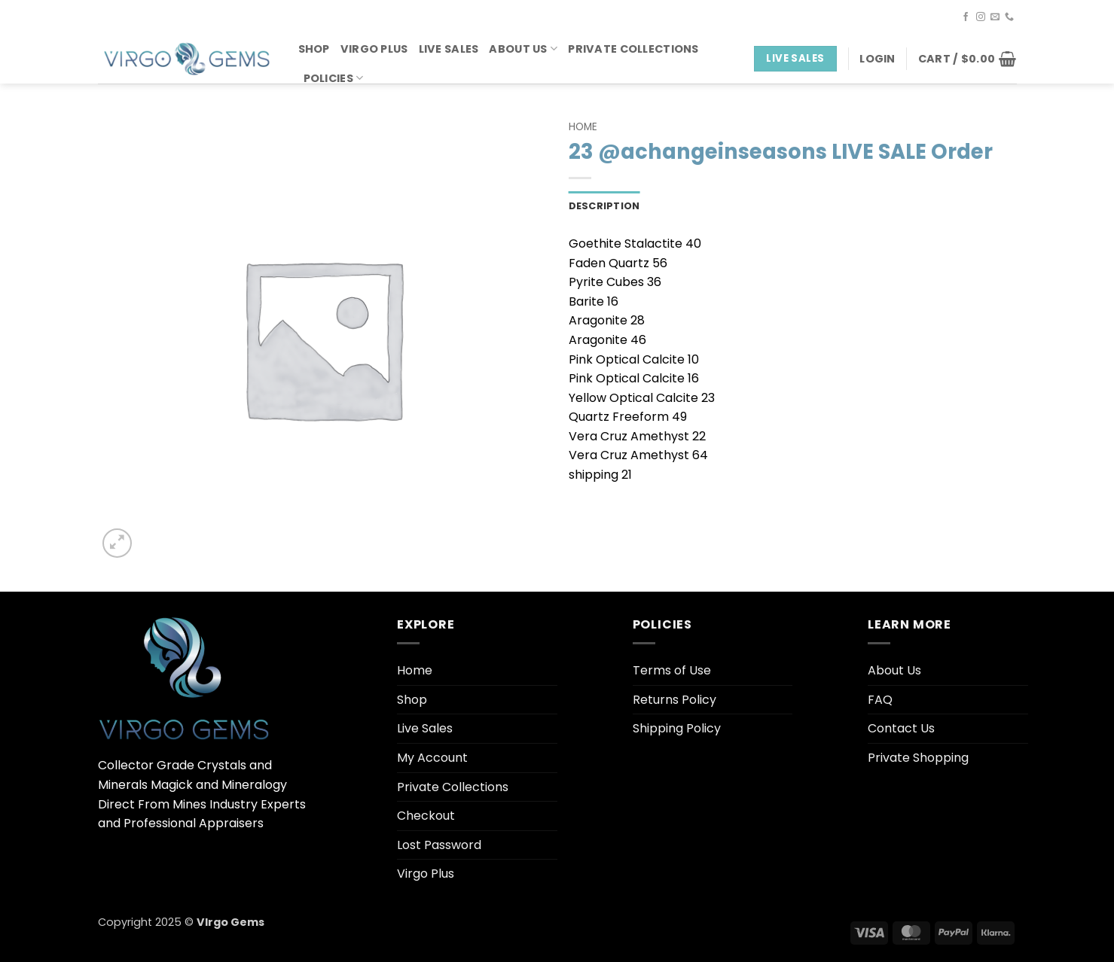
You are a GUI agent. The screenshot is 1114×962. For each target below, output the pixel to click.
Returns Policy (674, 699)
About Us (523, 48)
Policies (334, 78)
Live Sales (449, 48)
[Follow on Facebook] (965, 17)
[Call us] (1009, 17)
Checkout (426, 815)
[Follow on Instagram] (980, 17)
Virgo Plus (374, 48)
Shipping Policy (677, 728)
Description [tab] (604, 205)
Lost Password (439, 845)
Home (583, 127)
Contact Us (901, 728)
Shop (314, 48)
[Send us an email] (995, 17)
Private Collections (633, 48)
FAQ (880, 699)
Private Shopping (918, 757)
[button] (877, 58)
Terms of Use (672, 670)
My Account (432, 757)
